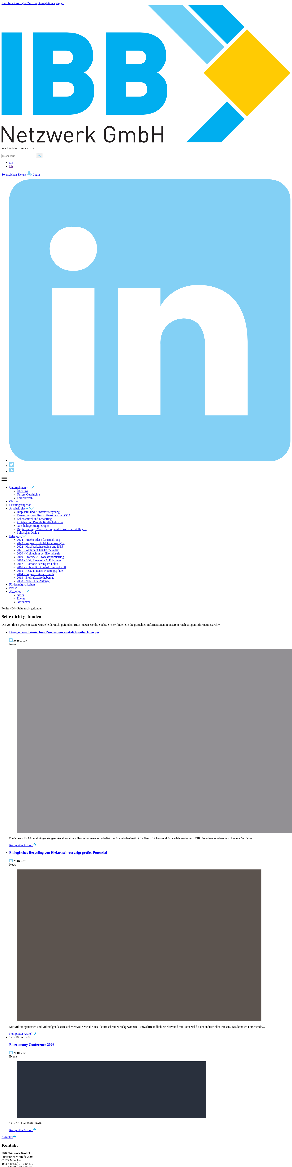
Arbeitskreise (21, 508)
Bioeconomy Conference (31, 1045)
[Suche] (18, 156)
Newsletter (23, 602)
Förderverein (25, 498)
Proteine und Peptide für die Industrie (40, 522)
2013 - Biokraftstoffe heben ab (35, 577)
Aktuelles (19, 591)
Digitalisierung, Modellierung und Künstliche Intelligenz (52, 529)
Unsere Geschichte (28, 494)
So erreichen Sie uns (14, 174)
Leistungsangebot (20, 504)
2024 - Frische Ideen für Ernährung (38, 539)
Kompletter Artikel (22, 845)
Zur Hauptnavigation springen (45, 3)
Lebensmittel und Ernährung (34, 518)
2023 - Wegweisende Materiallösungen (40, 543)
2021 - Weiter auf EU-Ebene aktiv (37, 550)
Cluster (13, 501)
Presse (13, 588)
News (20, 595)
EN (11, 166)
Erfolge (18, 536)
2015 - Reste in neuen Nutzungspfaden (40, 570)
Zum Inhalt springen (14, 3)
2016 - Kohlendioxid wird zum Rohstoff (41, 567)
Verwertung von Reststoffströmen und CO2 (43, 515)
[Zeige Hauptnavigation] (4, 481)
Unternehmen (21, 487)
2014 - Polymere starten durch (35, 574)
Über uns (22, 491)
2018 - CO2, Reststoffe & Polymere (39, 560)
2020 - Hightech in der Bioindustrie (38, 553)
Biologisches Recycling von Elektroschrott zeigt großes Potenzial (58, 853)
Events (21, 598)
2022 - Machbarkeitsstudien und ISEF (40, 546)
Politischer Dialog (28, 532)
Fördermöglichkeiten (22, 584)
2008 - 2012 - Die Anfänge (33, 581)
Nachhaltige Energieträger (33, 525)
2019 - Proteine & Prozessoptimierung (40, 557)
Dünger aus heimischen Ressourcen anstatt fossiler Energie (54, 632)
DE (11, 162)
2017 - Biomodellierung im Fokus (37, 563)
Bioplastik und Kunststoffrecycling (38, 512)
